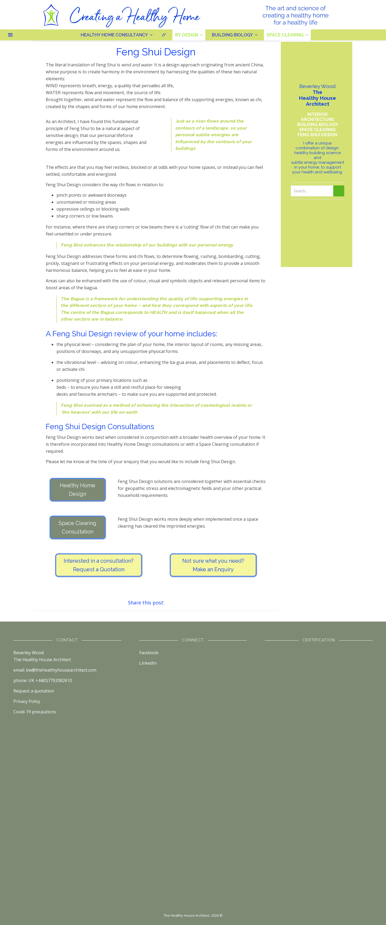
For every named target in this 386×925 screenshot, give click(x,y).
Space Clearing (285, 34)
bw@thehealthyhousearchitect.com (61, 670)
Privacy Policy (26, 701)
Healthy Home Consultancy (114, 34)
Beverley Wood (28, 653)
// (164, 34)
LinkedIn (148, 663)
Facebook (148, 653)
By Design (186, 34)
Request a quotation (33, 691)
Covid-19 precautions (34, 712)
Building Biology (232, 34)
